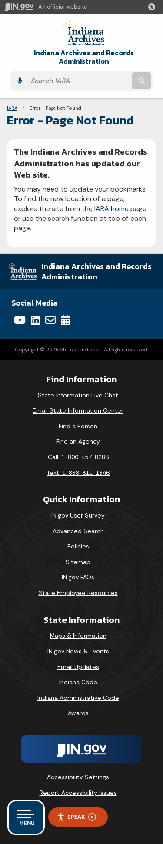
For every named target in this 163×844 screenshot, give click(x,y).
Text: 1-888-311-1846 (78, 473)
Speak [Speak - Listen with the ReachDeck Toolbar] (76, 817)
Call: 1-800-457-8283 (78, 457)
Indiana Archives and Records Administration (84, 57)
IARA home (111, 208)
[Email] (50, 320)
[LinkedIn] (35, 320)
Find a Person (78, 426)
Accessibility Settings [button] (78, 777)
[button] (153, 6)
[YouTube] (20, 320)
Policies (78, 546)
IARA (12, 108)
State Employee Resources (78, 593)
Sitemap (78, 562)
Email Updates (78, 667)
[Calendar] (65, 320)
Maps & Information (78, 635)
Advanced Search (78, 531)
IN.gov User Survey (78, 515)
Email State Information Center (78, 410)
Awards (78, 713)
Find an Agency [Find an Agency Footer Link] (78, 441)
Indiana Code (78, 682)
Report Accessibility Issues (78, 793)
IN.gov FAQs (78, 577)
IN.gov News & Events (78, 651)
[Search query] (78, 80)
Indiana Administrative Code (78, 698)
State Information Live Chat (78, 395)
